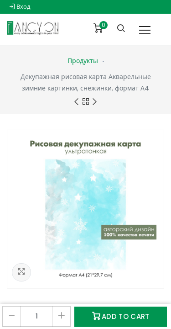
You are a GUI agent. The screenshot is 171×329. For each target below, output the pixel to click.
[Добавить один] (61, 316)
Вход (20, 6)
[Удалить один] (11, 316)
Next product (94, 102)
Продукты (82, 60)
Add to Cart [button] (121, 316)
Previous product (76, 102)
